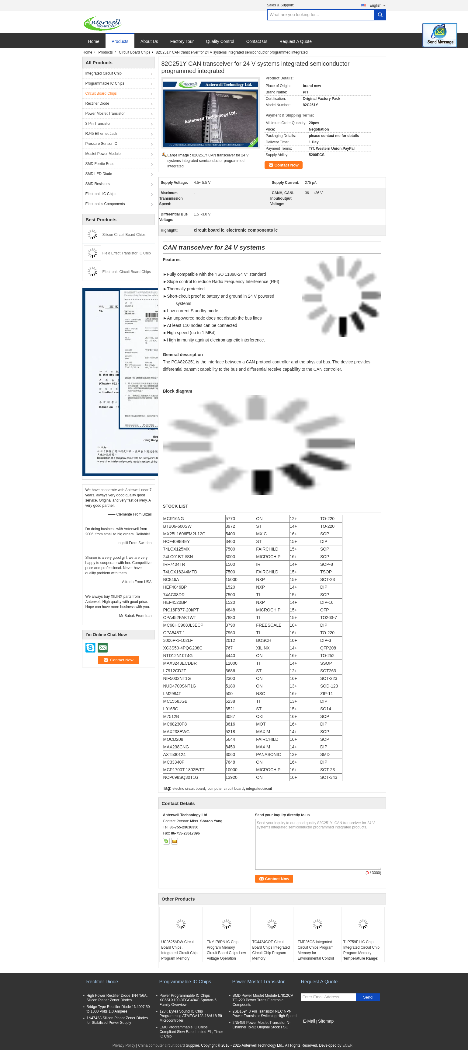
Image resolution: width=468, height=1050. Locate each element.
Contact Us (256, 41)
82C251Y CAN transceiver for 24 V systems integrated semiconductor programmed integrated (208, 160)
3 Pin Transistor (98, 123)
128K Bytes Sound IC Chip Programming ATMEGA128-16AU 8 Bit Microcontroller (191, 1016)
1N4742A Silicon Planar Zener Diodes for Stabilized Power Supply (117, 1020)
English (377, 5)
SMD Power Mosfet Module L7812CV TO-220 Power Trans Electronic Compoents (263, 1000)
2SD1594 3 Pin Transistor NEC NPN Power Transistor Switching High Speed (265, 1013)
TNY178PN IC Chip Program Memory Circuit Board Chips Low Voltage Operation (226, 950)
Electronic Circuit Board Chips (126, 272)
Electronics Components (105, 204)
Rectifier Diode (97, 103)
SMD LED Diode (98, 174)
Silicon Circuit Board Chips (124, 235)
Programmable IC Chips (104, 83)
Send (368, 997)
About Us (149, 41)
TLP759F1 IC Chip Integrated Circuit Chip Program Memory (361, 947)
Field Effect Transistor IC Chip (126, 253)
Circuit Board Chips (134, 52)
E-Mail (309, 1021)
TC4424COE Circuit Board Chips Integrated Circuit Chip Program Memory (270, 950)
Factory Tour (182, 41)
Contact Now (287, 165)
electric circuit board (188, 788)
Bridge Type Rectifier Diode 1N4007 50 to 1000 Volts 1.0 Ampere (118, 1009)
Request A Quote (295, 41)
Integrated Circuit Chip (103, 73)
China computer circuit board (161, 1045)
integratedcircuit (259, 788)
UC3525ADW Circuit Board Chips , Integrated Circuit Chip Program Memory (179, 950)
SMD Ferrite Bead (100, 164)
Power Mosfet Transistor (105, 113)
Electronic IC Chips (100, 194)
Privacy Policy (124, 1045)
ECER (347, 1045)
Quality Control (220, 41)
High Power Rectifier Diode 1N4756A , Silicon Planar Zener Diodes (117, 997)
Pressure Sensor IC (101, 144)
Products (120, 41)
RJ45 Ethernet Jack (101, 133)
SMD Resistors (97, 184)
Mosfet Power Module (103, 154)
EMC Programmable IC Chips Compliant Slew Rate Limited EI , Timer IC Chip (191, 1031)
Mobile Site (312, 1029)
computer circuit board (225, 788)
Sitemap (326, 1021)
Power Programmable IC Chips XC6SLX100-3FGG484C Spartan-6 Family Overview (188, 1000)
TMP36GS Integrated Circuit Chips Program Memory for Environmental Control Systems (316, 953)
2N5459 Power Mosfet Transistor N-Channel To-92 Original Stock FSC (262, 1024)
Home (93, 41)
